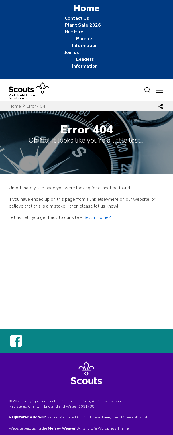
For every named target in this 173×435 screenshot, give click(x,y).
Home (15, 106)
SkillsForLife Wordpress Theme (102, 428)
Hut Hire (74, 32)
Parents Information (85, 42)
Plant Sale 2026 (83, 25)
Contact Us (77, 18)
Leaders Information (85, 62)
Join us (72, 52)
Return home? (97, 217)
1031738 (86, 406)
